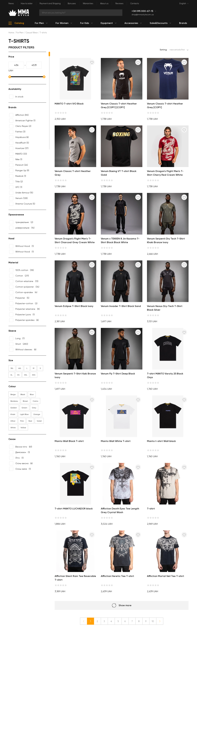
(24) (18, 165)
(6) (19, 137)
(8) (24, 309)
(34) (24, 287)
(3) (17, 132)
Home (11, 32)
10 (153, 621)
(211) (19, 276)
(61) (20, 447)
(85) (19, 115)
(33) (18, 154)
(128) (18, 198)
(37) (18, 148)
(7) (17, 339)
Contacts (134, 3)
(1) (22, 121)
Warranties (88, 3)
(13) (23, 281)
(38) (21, 270)
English (182, 3)
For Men (20, 32)
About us (104, 3)
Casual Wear (32, 32)
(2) (20, 126)
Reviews (119, 3)
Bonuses (72, 3)
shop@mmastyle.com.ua (143, 14)
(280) (18, 344)
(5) (19, 143)
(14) (21, 228)
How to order (26, 3)
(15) (21, 193)
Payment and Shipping (50, 3)
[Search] (80, 12)
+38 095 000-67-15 (143, 11)
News (11, 3)
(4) (23, 292)
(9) (19, 171)
